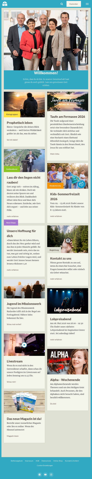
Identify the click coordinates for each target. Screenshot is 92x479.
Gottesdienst (11, 169)
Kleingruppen (12, 114)
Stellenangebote (17, 461)
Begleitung (54, 250)
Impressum (29, 461)
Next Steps (11, 222)
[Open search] (61, 4)
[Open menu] (87, 4)
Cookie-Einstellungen (45, 465)
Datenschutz (46, 461)
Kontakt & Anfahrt (72, 461)
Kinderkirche (55, 185)
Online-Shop (58, 461)
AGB (37, 461)
